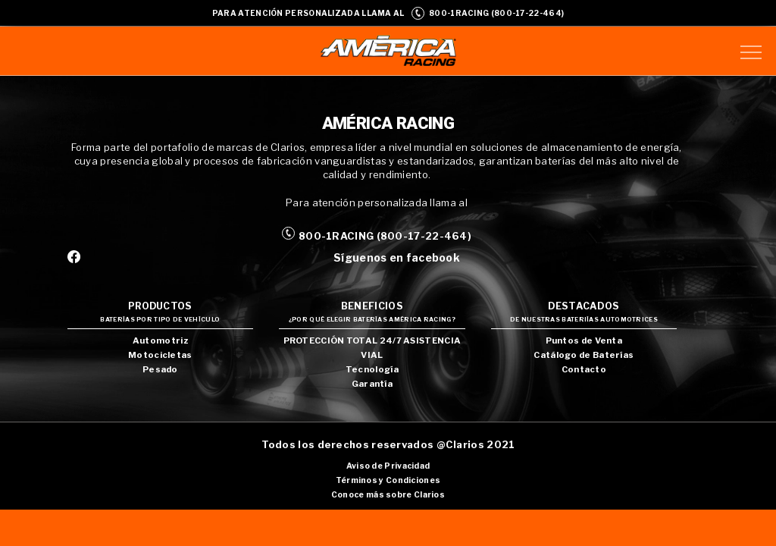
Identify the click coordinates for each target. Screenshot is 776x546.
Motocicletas (160, 355)
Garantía (372, 383)
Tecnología (372, 369)
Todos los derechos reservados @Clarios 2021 (388, 444)
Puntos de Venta (584, 340)
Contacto (584, 369)
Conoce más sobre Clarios (388, 495)
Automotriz (160, 340)
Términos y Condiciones (388, 480)
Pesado (160, 369)
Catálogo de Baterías (584, 355)
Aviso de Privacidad (388, 466)
